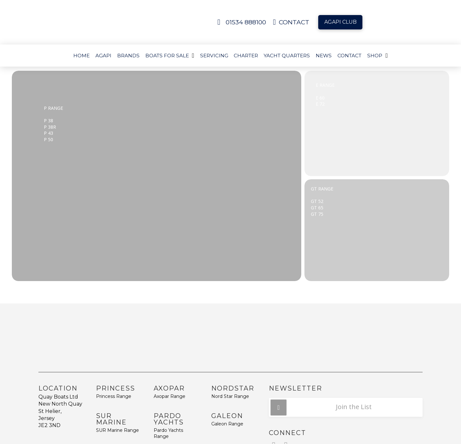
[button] (346, 407)
